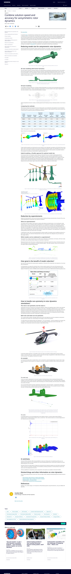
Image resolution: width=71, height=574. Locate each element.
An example (6, 57)
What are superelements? (9, 44)
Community (55, 8)
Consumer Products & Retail (45, 516)
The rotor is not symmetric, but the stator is (11, 53)
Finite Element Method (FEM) (25, 514)
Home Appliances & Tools (11, 519)
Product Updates (15, 511)
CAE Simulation (24, 511)
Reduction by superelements (9, 42)
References (6, 64)
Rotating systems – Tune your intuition (30, 479)
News (8, 511)
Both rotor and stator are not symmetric (11, 55)
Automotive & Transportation (31, 516)
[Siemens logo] (7, 2)
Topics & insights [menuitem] (33, 5)
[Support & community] (62, 2)
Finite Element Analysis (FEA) (12, 514)
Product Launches (37, 514)
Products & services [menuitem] (7, 5)
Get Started (63, 523)
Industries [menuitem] (18, 5)
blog (26, 34)
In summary (6, 59)
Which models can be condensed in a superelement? (10, 47)
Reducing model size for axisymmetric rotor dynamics (11, 32)
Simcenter (55, 514)
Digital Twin (49, 511)
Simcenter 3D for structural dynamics (35, 481)
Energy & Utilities (57, 516)
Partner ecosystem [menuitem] (25, 5)
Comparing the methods (8, 38)
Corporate (49, 8)
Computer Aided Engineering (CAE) (37, 511)
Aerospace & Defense (19, 516)
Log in (54, 2)
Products (20, 8)
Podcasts (33, 8)
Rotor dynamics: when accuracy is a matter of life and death (33, 477)
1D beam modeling (8, 36)
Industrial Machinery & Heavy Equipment (26, 519)
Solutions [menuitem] (13, 5)
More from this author (19, 501)
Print (36, 26)
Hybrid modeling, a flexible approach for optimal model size (11, 40)
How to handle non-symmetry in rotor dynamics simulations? (10, 51)
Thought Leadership (41, 8)
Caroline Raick (24, 32)
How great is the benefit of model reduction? (11, 49)
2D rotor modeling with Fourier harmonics (11, 34)
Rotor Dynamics (47, 514)
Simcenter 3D (33, 44)
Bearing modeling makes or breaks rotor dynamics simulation (34, 478)
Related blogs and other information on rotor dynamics (12, 62)
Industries (26, 8)
